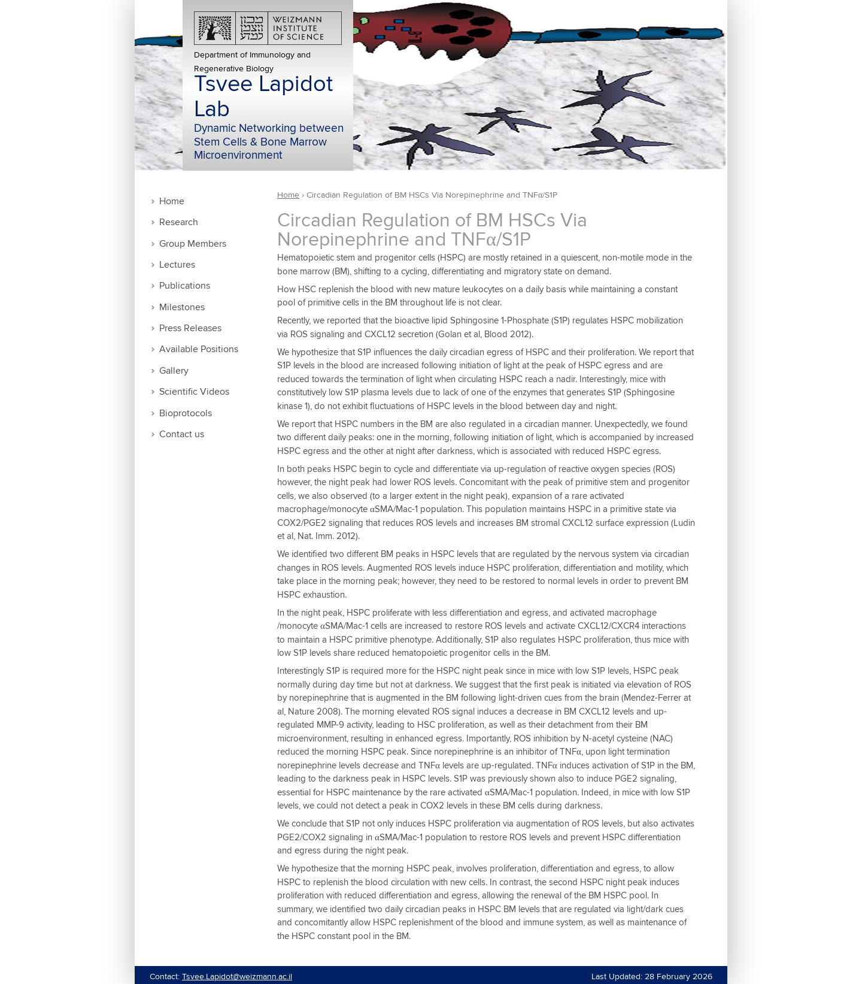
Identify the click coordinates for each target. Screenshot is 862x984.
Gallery (174, 371)
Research (178, 222)
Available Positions (198, 349)
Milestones (182, 307)
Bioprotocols (185, 413)
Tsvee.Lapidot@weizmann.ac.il (237, 976)
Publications (184, 286)
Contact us (181, 434)
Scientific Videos (194, 392)
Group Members (192, 244)
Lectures (177, 265)
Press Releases (190, 328)
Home (171, 201)
